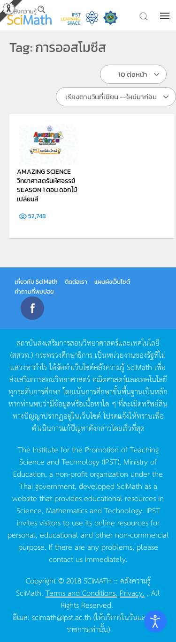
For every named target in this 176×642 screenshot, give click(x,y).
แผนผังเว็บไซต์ (112, 281)
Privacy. (132, 592)
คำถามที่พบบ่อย (34, 291)
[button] (165, 16)
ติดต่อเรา (76, 281)
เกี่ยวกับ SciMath (36, 281)
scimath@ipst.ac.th (61, 617)
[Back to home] (29, 15)
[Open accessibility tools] (155, 621)
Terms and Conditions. (81, 592)
